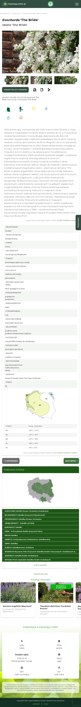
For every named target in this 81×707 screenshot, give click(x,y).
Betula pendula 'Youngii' (22, 661)
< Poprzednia (11, 461)
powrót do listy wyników (15, 90)
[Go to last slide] (6, 80)
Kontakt (36, 704)
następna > (71, 461)
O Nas (46, 704)
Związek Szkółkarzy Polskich (67, 220)
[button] (17, 80)
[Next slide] (75, 80)
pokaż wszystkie (40, 565)
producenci (78, 223)
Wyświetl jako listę (40, 574)
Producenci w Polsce (14, 470)
